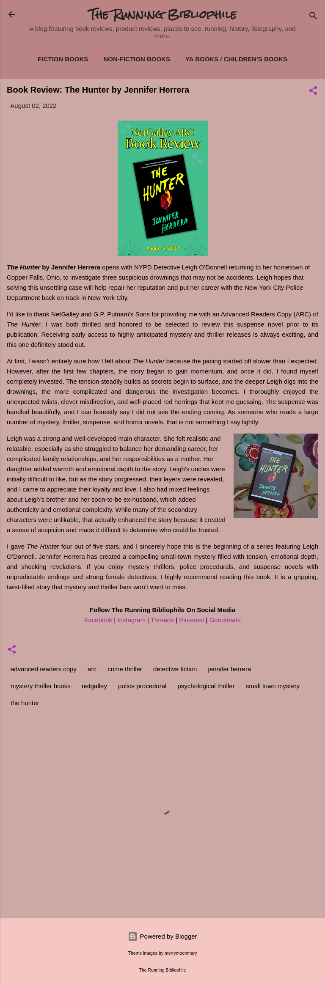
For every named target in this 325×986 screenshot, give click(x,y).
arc (92, 669)
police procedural (142, 685)
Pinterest (191, 619)
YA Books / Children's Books (236, 59)
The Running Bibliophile (163, 14)
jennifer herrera (229, 669)
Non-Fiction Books (136, 59)
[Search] (313, 17)
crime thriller (124, 669)
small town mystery (273, 685)
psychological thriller (206, 685)
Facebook (98, 619)
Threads (162, 619)
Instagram (131, 619)
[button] (313, 92)
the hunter (25, 702)
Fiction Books (63, 59)
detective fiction (175, 669)
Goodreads (225, 619)
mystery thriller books (41, 685)
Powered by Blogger (162, 936)
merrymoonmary (181, 953)
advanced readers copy (44, 669)
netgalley (94, 685)
